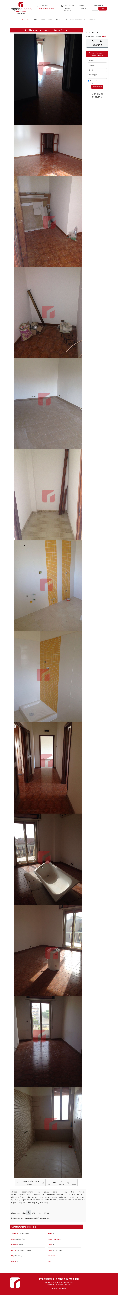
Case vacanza (46, 20)
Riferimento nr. (99, 5)
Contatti (92, 20)
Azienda (59, 20)
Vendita (25, 20)
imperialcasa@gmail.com (47, 8)
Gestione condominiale (75, 20)
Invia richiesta (97, 87)
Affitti (35, 20)
